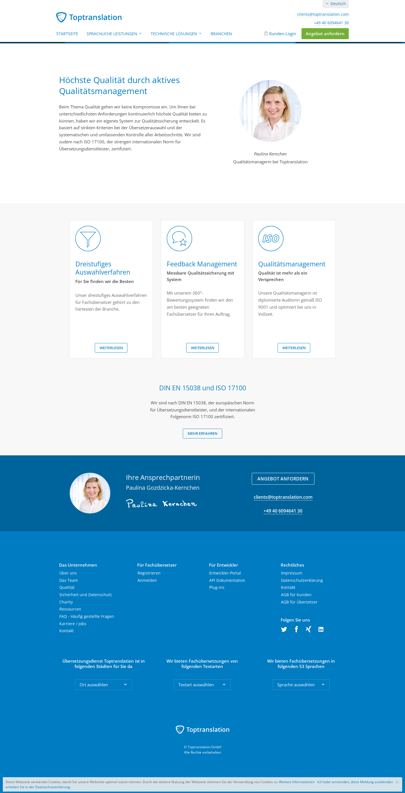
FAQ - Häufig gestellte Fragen (86, 616)
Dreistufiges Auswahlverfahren (102, 268)
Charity (66, 602)
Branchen (221, 33)
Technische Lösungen (176, 33)
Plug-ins (216, 587)
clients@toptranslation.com (323, 14)
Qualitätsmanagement (291, 263)
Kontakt (66, 630)
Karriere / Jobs (72, 623)
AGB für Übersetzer (299, 602)
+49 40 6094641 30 (331, 22)
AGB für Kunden (296, 594)
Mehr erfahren (202, 433)
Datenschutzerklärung (302, 580)
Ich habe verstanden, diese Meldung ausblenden (355, 782)
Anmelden (147, 580)
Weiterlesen (111, 347)
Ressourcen (70, 609)
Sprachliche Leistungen (114, 33)
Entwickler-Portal (225, 573)
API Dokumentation (227, 580)
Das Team (68, 580)
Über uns (68, 573)
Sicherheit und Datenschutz (85, 594)
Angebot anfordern (325, 33)
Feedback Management (202, 263)
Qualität (67, 587)
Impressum (291, 573)
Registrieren (149, 573)
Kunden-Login (282, 33)
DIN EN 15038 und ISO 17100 (202, 387)
